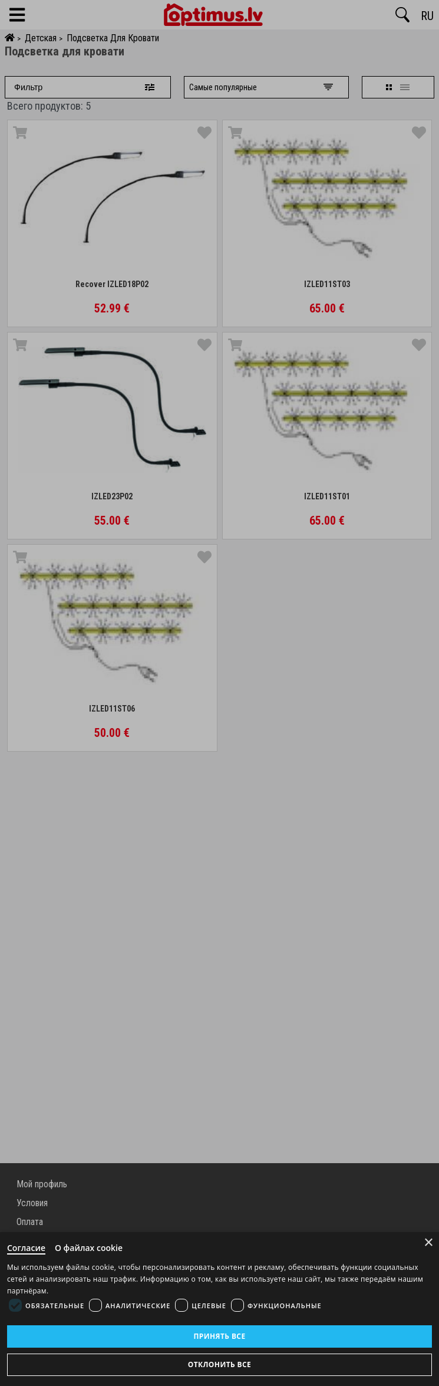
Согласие (26, 1247)
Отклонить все (219, 1364)
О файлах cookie (89, 1247)
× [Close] (429, 1242)
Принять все (219, 1336)
